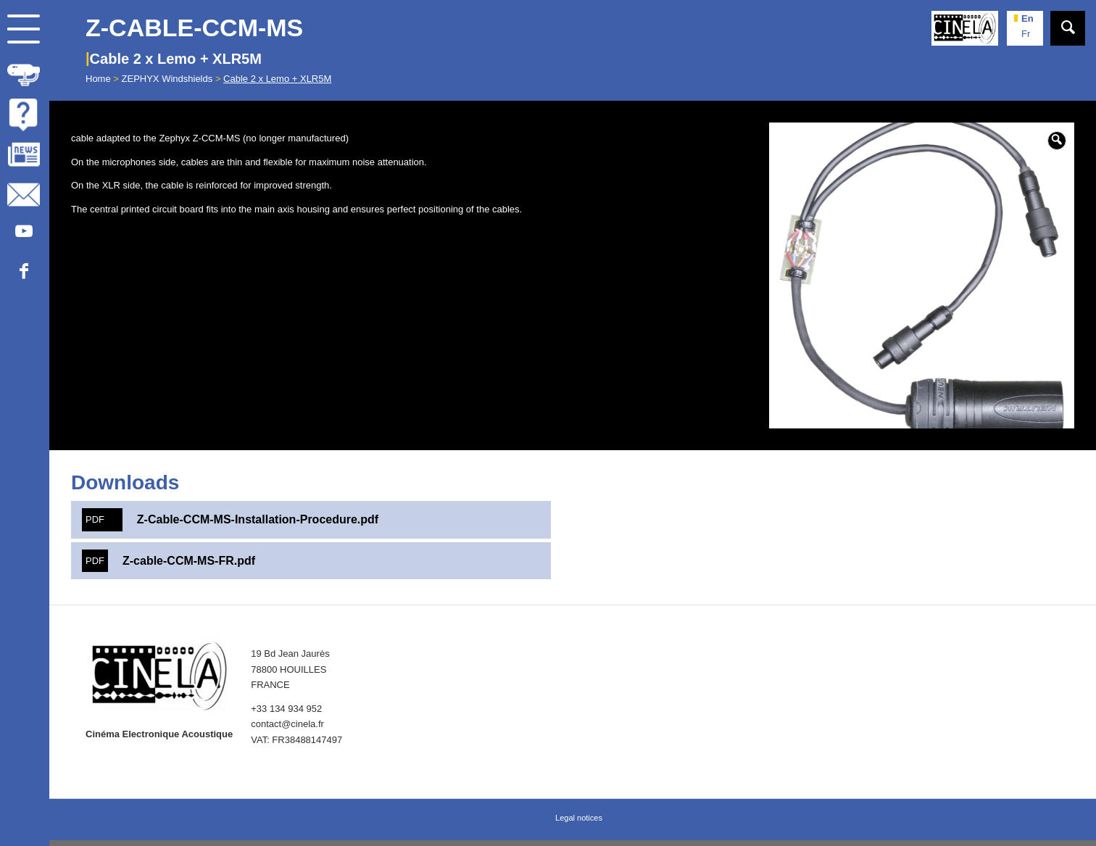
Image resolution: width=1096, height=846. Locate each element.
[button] (1056, 140)
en (1027, 18)
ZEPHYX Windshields (167, 78)
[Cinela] (964, 28)
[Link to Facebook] (23, 272)
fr (1025, 33)
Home (98, 78)
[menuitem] (24, 73)
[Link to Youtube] (23, 232)
